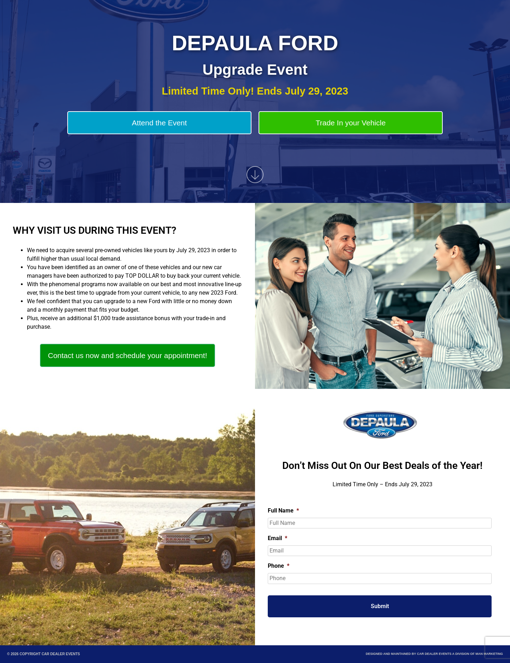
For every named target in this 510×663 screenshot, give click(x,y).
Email (277, 538)
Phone (278, 565)
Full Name (283, 510)
